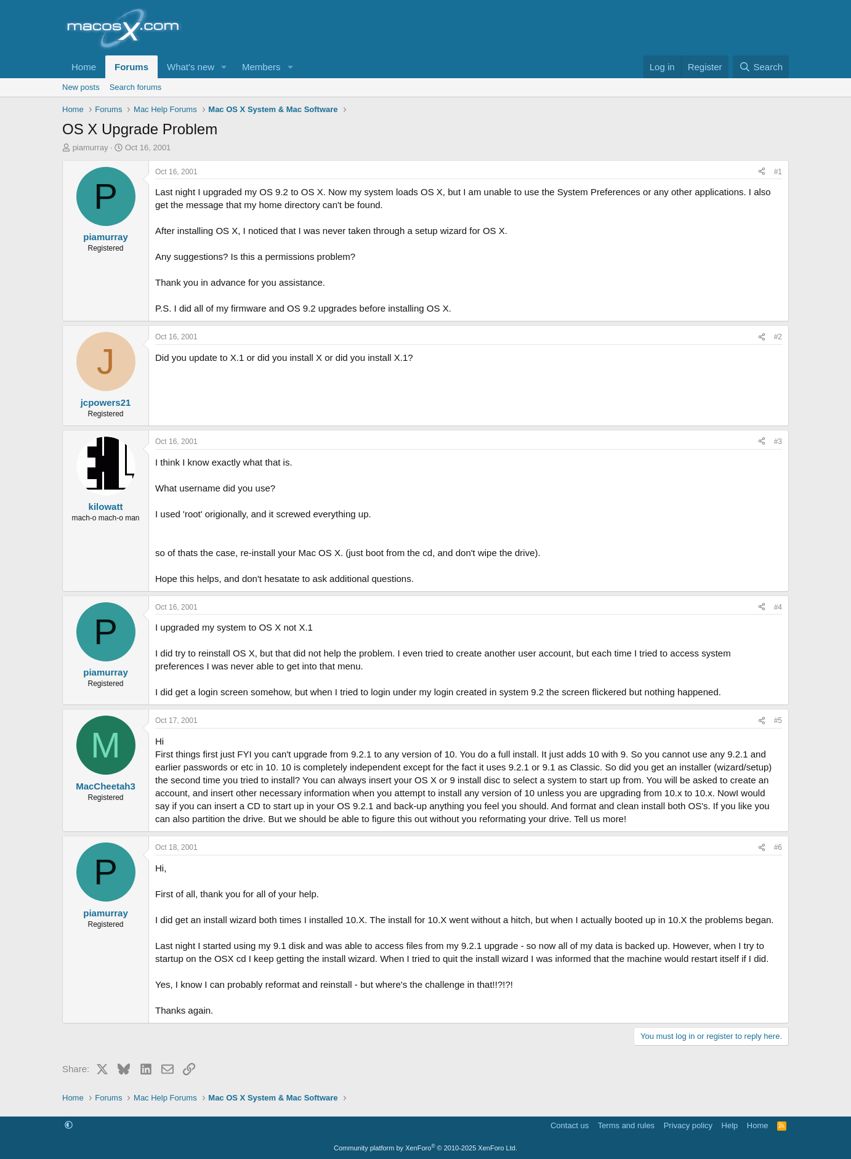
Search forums (136, 87)
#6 (778, 847)
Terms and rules (626, 1125)
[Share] (762, 172)
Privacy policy (688, 1125)
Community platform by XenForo (425, 1148)
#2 (778, 337)
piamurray (90, 147)
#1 (778, 172)
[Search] (761, 66)
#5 (778, 720)
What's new (190, 67)
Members (261, 67)
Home (83, 67)
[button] (224, 66)
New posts (81, 87)
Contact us (570, 1125)
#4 (778, 607)
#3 (778, 441)
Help (730, 1125)
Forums (131, 67)
